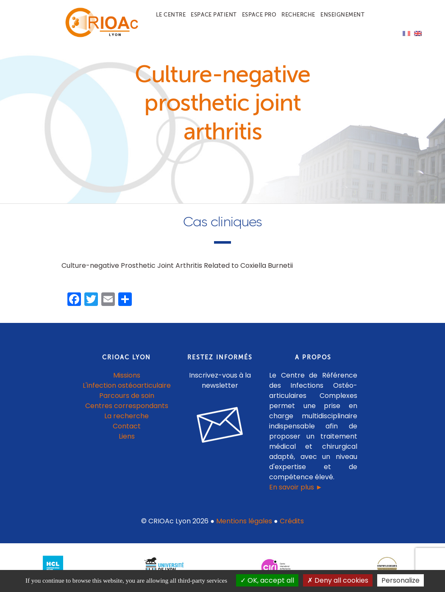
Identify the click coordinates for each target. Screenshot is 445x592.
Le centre (171, 14)
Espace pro (259, 14)
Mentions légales (244, 521)
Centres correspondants (126, 406)
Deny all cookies (337, 580)
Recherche (298, 14)
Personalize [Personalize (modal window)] (400, 580)
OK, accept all (267, 580)
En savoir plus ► (296, 487)
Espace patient (213, 14)
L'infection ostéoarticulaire (127, 385)
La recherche (126, 416)
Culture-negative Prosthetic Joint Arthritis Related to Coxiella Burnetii (177, 265)
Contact (127, 426)
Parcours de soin (126, 395)
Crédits (292, 521)
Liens (127, 436)
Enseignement (342, 14)
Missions (126, 375)
